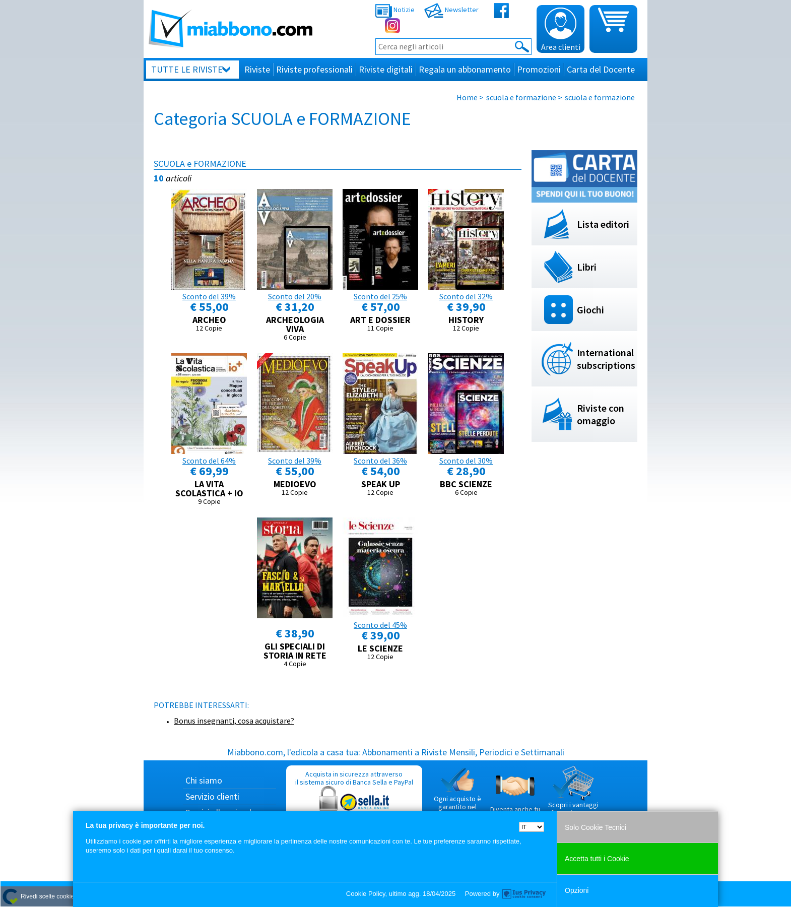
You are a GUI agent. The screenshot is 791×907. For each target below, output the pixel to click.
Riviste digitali (386, 69)
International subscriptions (606, 358)
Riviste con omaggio (600, 414)
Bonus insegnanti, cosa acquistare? (234, 721)
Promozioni (539, 69)
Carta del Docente (601, 69)
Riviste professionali (314, 69)
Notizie (395, 9)
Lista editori (603, 224)
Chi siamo (203, 780)
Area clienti (560, 30)
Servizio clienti (212, 796)
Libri (587, 267)
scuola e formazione (521, 97)
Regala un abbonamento (465, 69)
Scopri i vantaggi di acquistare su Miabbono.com (573, 795)
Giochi (590, 309)
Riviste (257, 69)
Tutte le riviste (187, 69)
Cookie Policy (365, 893)
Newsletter (451, 9)
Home (467, 97)
